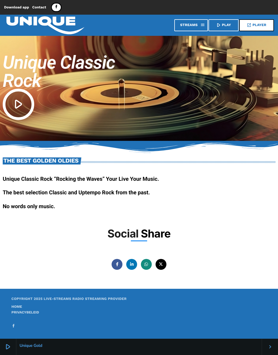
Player (256, 25)
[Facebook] (56, 7)
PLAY (223, 25)
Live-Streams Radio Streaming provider (85, 299)
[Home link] (45, 25)
